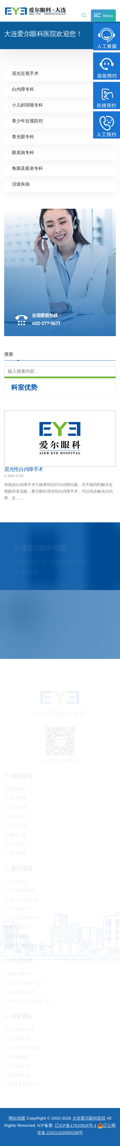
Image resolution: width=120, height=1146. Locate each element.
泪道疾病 (21, 184)
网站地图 (17, 1118)
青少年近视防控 (27, 120)
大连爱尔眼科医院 (89, 1118)
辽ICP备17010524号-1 (75, 1125)
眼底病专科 (23, 152)
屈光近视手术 (25, 73)
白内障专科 (23, 89)
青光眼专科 (23, 136)
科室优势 (24, 387)
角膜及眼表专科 (27, 168)
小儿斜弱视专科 (27, 104)
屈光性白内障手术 (23, 469)
